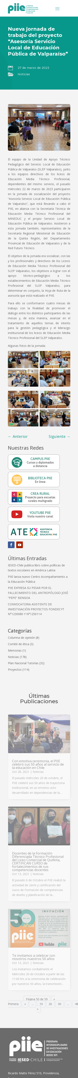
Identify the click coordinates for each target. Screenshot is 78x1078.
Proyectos (15, 669)
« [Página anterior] (25, 1004)
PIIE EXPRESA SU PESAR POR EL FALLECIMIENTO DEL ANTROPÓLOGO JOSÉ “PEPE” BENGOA (38, 593)
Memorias (15, 650)
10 (41, 1004)
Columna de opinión (21, 638)
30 (59, 1004)
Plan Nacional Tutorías (23, 663)
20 (50, 1004)
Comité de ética (18, 644)
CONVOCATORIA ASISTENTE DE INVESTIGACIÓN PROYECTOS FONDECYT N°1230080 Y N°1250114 (36, 609)
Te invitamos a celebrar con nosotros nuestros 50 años (33, 957)
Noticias (24, 74)
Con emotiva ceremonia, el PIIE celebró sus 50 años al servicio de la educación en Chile (38, 764)
